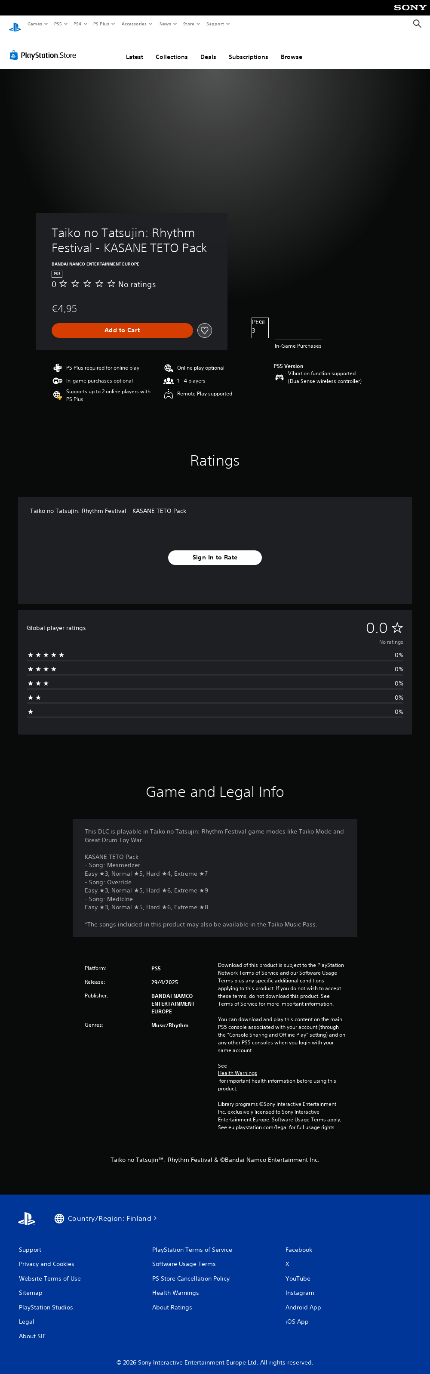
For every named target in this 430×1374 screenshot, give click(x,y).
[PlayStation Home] (15, 24)
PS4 (77, 24)
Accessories (133, 24)
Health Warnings (237, 1065)
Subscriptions (248, 48)
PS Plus (101, 24)
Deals (208, 48)
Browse (291, 48)
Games (34, 24)
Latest (134, 48)
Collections (172, 48)
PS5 (58, 24)
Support (215, 24)
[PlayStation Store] (45, 47)
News (165, 24)
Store (188, 24)
